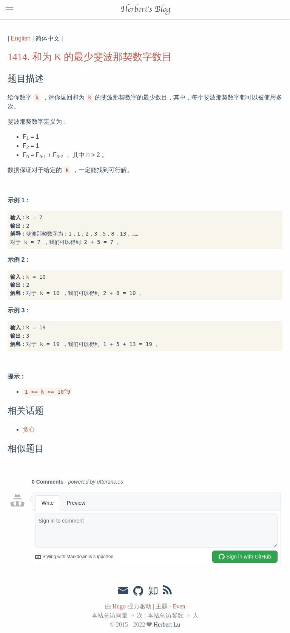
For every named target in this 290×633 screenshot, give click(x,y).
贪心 (29, 429)
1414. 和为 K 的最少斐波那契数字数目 (90, 56)
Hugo (119, 606)
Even (179, 606)
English (21, 38)
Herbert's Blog (145, 9)
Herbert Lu (166, 624)
